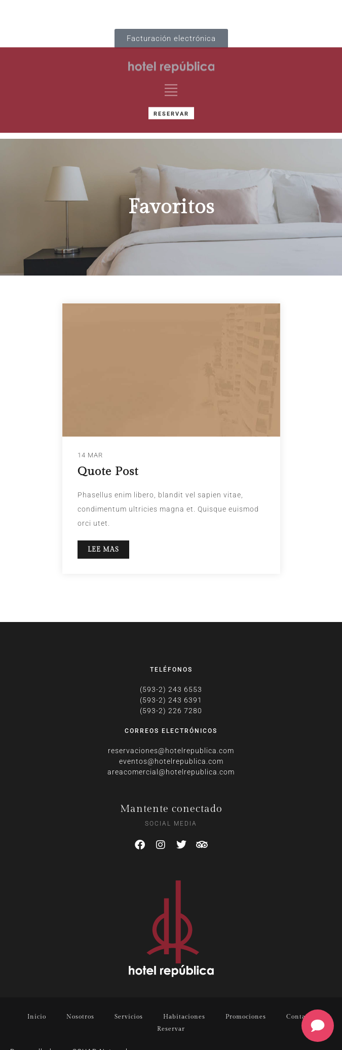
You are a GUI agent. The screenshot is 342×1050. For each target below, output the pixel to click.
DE (88, 12)
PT (109, 12)
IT (98, 12)
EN (65, 12)
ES (133, 12)
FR (77, 12)
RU (121, 12)
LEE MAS (103, 550)
